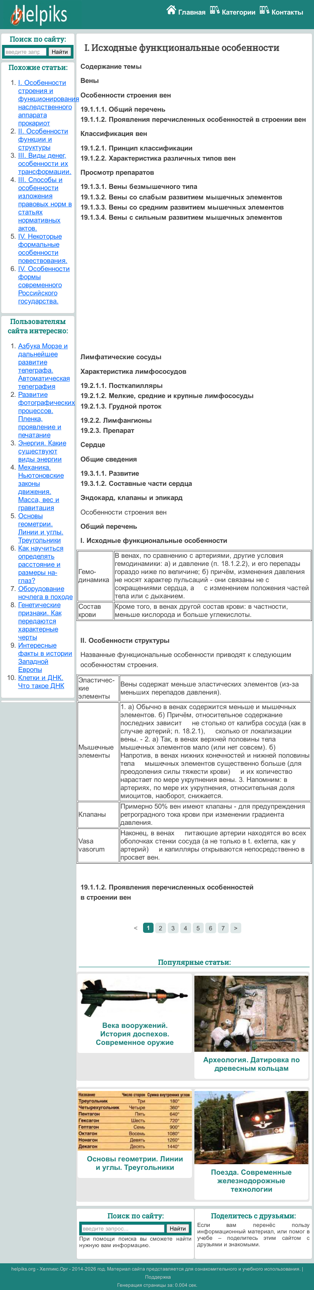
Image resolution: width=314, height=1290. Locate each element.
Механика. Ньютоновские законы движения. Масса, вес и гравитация (41, 488)
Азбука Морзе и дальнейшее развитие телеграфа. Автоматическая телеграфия (44, 366)
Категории (238, 12)
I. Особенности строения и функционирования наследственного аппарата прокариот (48, 103)
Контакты (287, 12)
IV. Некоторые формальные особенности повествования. (42, 249)
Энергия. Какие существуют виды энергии (42, 451)
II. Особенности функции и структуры (43, 139)
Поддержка (158, 1277)
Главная (192, 12)
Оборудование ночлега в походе (45, 593)
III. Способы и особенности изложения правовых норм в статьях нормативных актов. (45, 204)
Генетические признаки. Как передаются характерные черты (39, 621)
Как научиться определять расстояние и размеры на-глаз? (40, 564)
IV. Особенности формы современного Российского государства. (44, 285)
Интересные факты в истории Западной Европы (45, 658)
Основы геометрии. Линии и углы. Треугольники (40, 528)
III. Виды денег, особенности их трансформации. (45, 164)
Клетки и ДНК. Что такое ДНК (41, 682)
